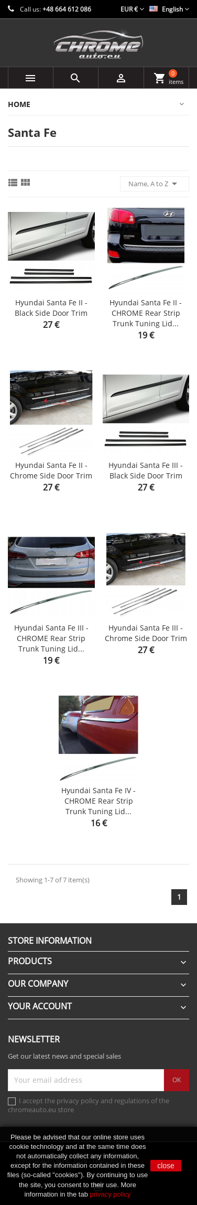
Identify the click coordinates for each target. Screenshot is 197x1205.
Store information (50, 940)
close (165, 1165)
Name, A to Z (154, 183)
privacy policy (110, 1194)
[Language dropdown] (169, 9)
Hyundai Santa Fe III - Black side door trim (145, 470)
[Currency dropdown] (132, 9)
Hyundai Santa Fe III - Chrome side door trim (146, 633)
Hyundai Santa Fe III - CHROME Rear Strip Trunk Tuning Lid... (51, 638)
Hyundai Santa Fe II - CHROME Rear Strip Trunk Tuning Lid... (146, 312)
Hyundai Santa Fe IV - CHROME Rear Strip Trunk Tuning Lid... (98, 800)
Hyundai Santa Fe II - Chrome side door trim (51, 470)
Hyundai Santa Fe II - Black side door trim (51, 307)
